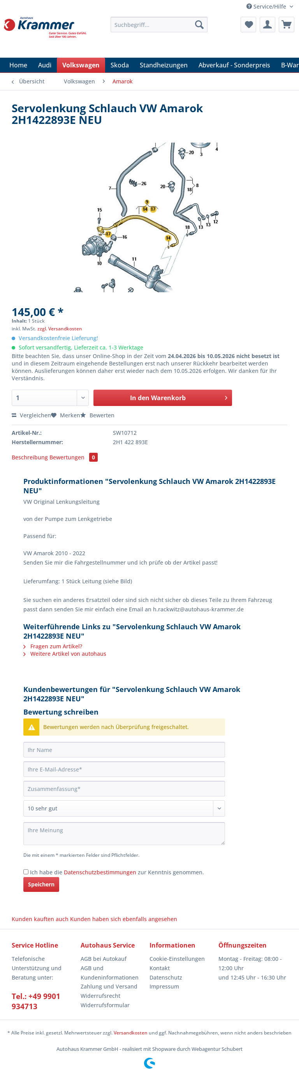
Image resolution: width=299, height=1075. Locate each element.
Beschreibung (30, 457)
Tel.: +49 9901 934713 (36, 1001)
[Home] (18, 65)
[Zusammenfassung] (124, 788)
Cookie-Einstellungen (177, 958)
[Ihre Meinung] (124, 833)
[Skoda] (119, 65)
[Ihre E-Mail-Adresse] (124, 769)
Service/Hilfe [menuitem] (267, 6)
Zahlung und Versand (109, 986)
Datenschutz (166, 977)
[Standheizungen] (163, 65)
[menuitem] (159, 28)
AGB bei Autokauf (104, 958)
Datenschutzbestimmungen (100, 872)
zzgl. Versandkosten (59, 328)
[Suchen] (199, 24)
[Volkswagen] (81, 65)
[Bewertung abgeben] (124, 808)
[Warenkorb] (286, 24)
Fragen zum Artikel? (52, 646)
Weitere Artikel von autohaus (64, 653)
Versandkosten (131, 1032)
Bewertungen (73, 457)
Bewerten (97, 415)
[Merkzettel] (248, 24)
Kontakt (160, 968)
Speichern (41, 884)
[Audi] (45, 65)
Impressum (164, 986)
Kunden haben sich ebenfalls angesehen (123, 919)
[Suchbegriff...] (159, 24)
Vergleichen (31, 415)
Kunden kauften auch (40, 919)
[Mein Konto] (267, 24)
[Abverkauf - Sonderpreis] (234, 65)
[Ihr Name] (124, 749)
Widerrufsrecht (100, 995)
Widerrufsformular (105, 1005)
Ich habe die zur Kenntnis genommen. (117, 872)
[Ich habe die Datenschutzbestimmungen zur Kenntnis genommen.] (25, 871)
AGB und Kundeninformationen (110, 972)
